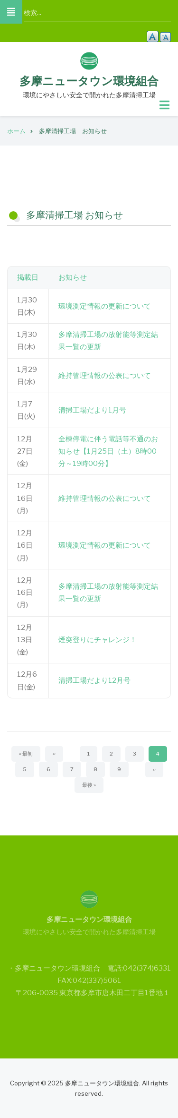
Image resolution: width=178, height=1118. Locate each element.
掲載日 (27, 277)
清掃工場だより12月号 (94, 680)
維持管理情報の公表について (104, 375)
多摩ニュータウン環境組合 (89, 81)
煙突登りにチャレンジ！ (97, 640)
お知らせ (72, 277)
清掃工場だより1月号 (92, 410)
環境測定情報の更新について (104, 306)
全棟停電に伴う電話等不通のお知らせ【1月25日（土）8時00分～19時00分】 (108, 451)
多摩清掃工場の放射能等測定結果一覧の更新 (108, 340)
